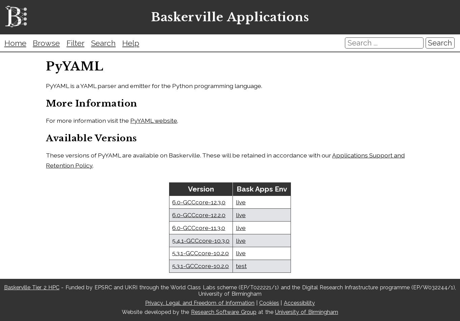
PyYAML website (153, 120)
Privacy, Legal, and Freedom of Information (199, 303)
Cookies (269, 303)
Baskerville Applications (230, 17)
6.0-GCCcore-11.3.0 (198, 227)
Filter (75, 43)
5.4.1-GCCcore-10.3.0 (200, 240)
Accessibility (299, 303)
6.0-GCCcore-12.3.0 (198, 202)
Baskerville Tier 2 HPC (31, 287)
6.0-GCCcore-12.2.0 (198, 214)
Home (15, 43)
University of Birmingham (306, 312)
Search (103, 43)
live (241, 202)
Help (130, 43)
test (241, 265)
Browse (46, 43)
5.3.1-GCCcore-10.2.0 (200, 253)
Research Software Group (223, 312)
